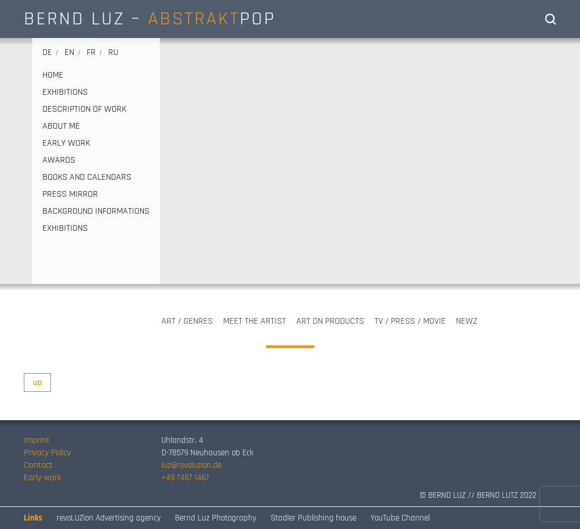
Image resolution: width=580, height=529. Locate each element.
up (37, 382)
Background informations (96, 211)
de (47, 52)
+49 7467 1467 (185, 477)
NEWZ (466, 321)
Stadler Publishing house (313, 518)
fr (91, 52)
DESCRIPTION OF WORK (84, 109)
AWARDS (58, 160)
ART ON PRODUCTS (330, 321)
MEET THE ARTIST (254, 321)
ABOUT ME (61, 126)
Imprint (37, 440)
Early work (42, 478)
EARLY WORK (66, 143)
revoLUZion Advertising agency (109, 518)
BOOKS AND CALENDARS (86, 177)
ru (113, 52)
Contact (38, 465)
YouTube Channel (400, 518)
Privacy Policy (47, 453)
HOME (52, 75)
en (69, 52)
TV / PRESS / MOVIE (410, 321)
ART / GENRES (187, 321)
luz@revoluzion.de (191, 465)
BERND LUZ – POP (150, 18)
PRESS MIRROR (70, 194)
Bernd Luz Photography (216, 518)
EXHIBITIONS (65, 92)
